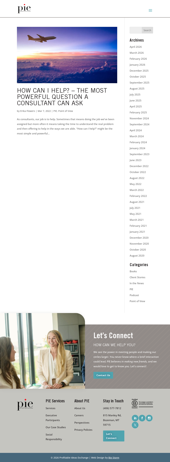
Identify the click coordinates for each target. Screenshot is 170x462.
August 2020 (137, 255)
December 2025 (139, 70)
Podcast (134, 295)
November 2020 (139, 243)
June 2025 (135, 100)
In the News (137, 283)
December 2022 (139, 166)
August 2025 (137, 88)
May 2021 (135, 213)
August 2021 (137, 201)
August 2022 (137, 178)
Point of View (65, 111)
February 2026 (138, 58)
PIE (55, 111)
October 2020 (138, 249)
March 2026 (137, 52)
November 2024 (139, 118)
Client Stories (137, 277)
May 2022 (135, 184)
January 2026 (137, 64)
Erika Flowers (27, 111)
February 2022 (138, 196)
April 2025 (136, 106)
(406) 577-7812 (112, 408)
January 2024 (137, 148)
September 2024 (139, 124)
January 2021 (137, 231)
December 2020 (139, 237)
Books (133, 271)
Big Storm (113, 457)
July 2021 (135, 207)
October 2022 (138, 172)
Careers (79, 415)
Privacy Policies (83, 429)
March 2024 (137, 136)
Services (50, 408)
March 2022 (137, 190)
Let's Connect (111, 436)
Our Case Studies (56, 427)
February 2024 (138, 142)
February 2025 (138, 112)
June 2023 (135, 160)
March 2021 (137, 219)
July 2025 (135, 94)
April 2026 (136, 46)
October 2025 (138, 76)
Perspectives (81, 422)
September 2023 (139, 154)
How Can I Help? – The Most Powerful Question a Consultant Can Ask (62, 97)
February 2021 (138, 225)
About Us (79, 408)
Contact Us (103, 375)
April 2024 (136, 130)
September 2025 (139, 82)
